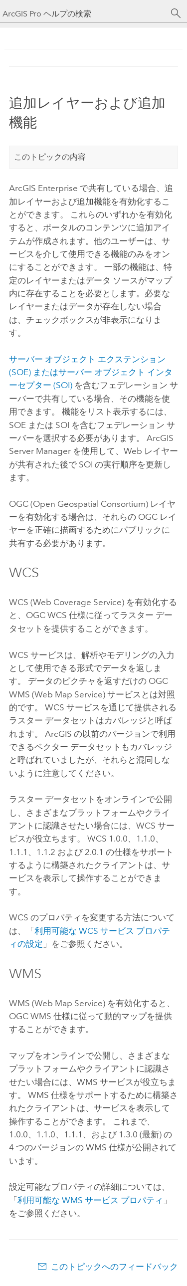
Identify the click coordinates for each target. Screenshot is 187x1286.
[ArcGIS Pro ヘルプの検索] (83, 13)
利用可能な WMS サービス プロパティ (90, 1200)
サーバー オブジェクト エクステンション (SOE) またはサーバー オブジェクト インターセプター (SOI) (91, 372)
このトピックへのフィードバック (114, 1267)
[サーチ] (176, 13)
